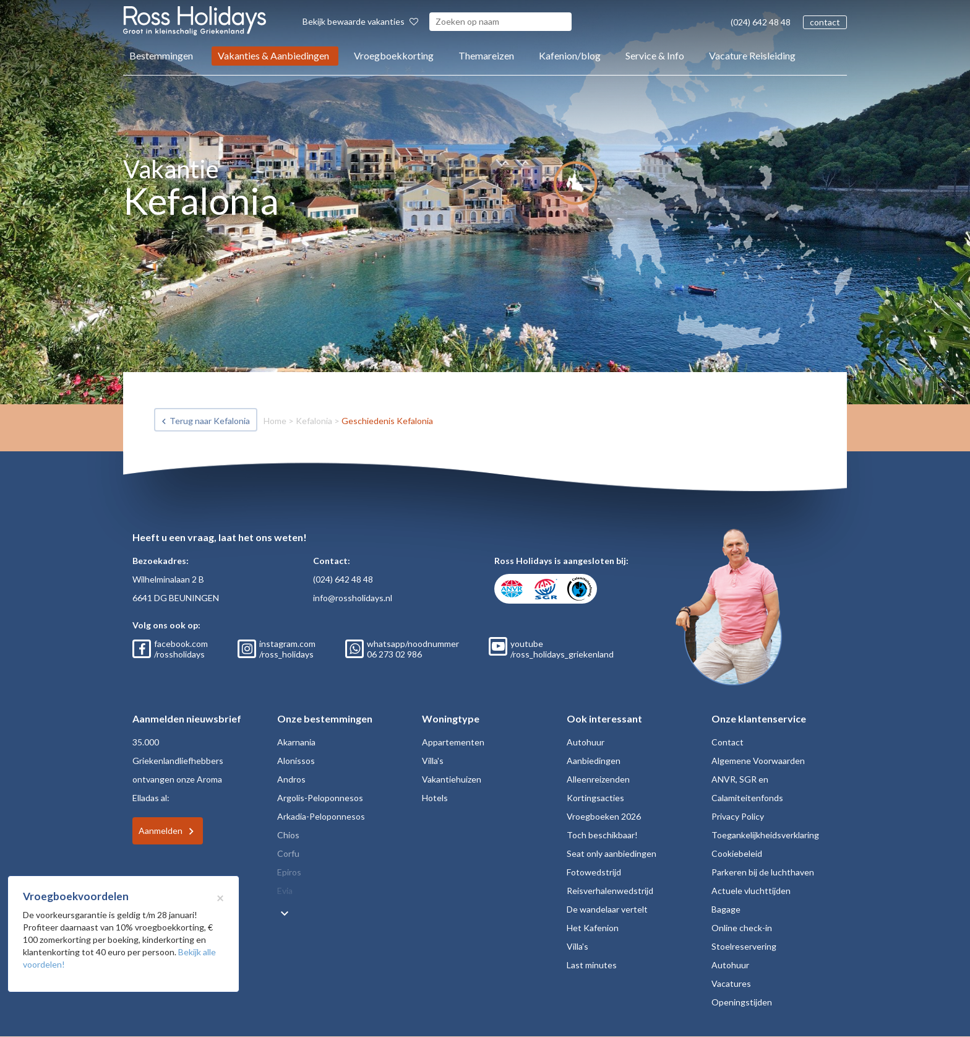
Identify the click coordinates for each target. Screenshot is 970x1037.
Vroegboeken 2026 (604, 816)
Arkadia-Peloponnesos (321, 816)
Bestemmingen (161, 55)
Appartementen (453, 742)
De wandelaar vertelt (607, 909)
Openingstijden (741, 1002)
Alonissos (296, 760)
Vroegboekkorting (394, 55)
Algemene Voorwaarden (758, 760)
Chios (288, 835)
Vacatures (731, 983)
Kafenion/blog (570, 55)
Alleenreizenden (598, 779)
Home (275, 420)
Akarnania (296, 742)
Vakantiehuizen (451, 779)
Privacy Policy (737, 816)
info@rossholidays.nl (352, 597)
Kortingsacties (595, 797)
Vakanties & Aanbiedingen (273, 55)
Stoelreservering (743, 946)
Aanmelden (160, 830)
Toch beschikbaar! (602, 835)
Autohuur (585, 742)
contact (825, 22)
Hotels (435, 797)
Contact (727, 742)
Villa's (433, 760)
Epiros (289, 872)
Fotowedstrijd (594, 872)
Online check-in (741, 927)
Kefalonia (314, 420)
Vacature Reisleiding (752, 55)
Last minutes (592, 965)
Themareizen (486, 55)
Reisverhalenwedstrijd (610, 890)
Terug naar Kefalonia (210, 420)
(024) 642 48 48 (761, 22)
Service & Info (654, 55)
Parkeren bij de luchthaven (762, 872)
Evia (285, 890)
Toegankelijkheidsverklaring (765, 835)
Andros (291, 779)
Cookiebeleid (736, 853)
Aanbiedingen (593, 760)
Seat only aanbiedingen (611, 853)
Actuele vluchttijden (751, 890)
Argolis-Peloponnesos (320, 797)
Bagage (725, 909)
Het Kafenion (593, 927)
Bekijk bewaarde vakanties (360, 21)
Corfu (288, 853)
